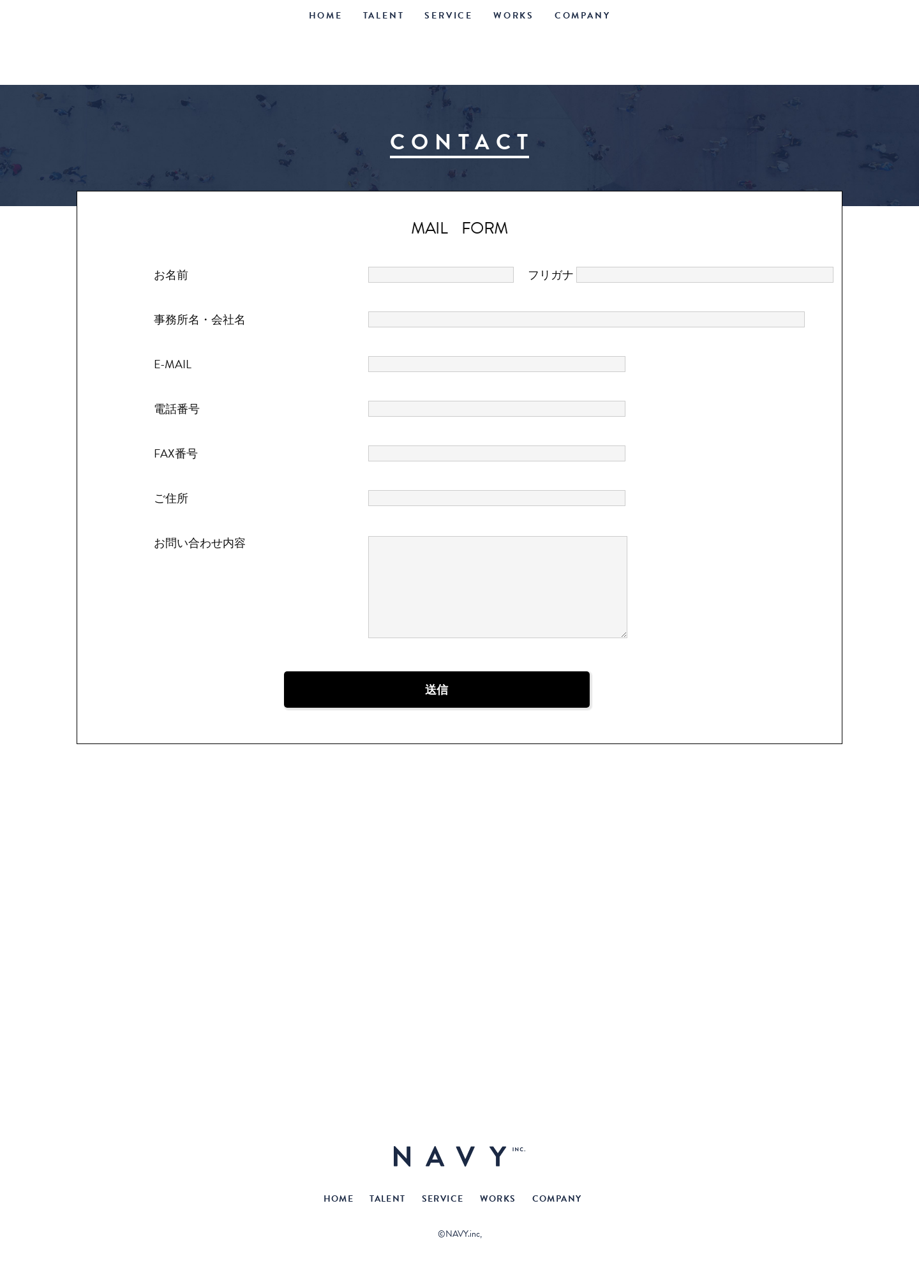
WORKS (513, 15)
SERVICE (448, 15)
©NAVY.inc (459, 1234)
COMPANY (583, 15)
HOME (326, 15)
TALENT (384, 15)
